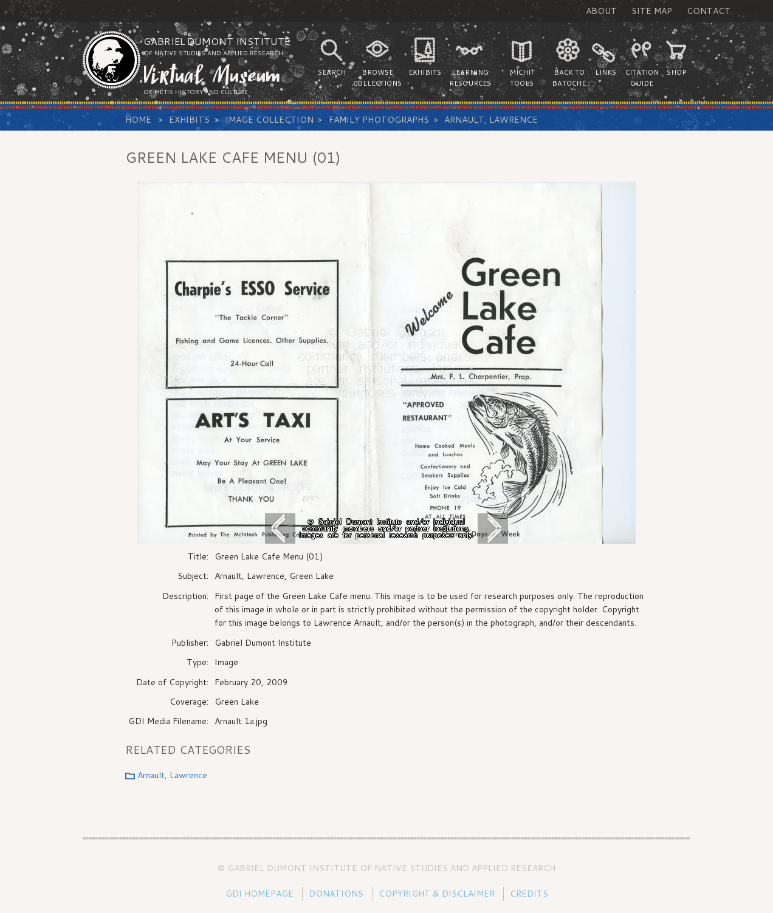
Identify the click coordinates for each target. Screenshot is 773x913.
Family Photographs (379, 120)
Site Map (651, 11)
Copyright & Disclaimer (437, 893)
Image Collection (269, 120)
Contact (708, 11)
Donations (336, 893)
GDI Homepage (259, 893)
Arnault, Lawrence (491, 120)
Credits (529, 893)
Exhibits (189, 120)
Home (138, 120)
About (601, 11)
